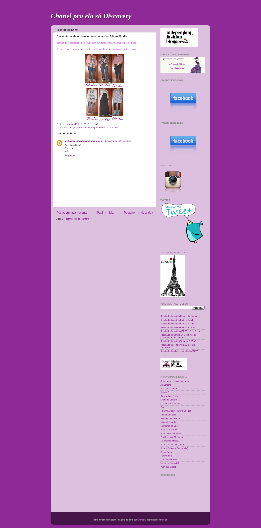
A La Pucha (165, 385)
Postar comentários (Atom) (77, 219)
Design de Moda (76, 127)
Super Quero (166, 452)
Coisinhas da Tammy (170, 403)
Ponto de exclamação (170, 433)
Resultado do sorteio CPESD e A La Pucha (180, 331)
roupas (94, 127)
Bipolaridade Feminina (170, 396)
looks (87, 127)
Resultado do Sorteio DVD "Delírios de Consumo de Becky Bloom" (178, 336)
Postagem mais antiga (138, 212)
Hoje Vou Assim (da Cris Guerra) (175, 411)
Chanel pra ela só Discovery (91, 16)
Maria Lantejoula (168, 415)
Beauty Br (165, 392)
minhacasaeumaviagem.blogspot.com (83, 141)
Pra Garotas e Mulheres (171, 437)
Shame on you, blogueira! (172, 444)
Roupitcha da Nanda (108, 127)
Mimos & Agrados (168, 422)
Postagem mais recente (71, 212)
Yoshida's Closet (168, 467)
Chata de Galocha (168, 400)
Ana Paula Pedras (168, 388)
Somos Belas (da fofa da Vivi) (174, 448)
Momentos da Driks (169, 426)
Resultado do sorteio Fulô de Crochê (177, 320)
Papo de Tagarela (168, 429)
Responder (70, 155)
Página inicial (105, 212)
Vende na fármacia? (169, 463)
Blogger (163, 520)
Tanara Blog (166, 456)
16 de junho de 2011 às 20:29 (117, 141)
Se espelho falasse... (170, 441)
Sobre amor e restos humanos (174, 381)
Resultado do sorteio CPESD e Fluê (177, 324)
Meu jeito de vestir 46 (170, 418)
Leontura (141, 520)
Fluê (162, 407)
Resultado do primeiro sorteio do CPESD (179, 351)
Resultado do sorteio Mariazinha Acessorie (180, 316)
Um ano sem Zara (168, 459)
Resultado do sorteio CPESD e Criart (177, 327)
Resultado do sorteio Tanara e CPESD (178, 341)
